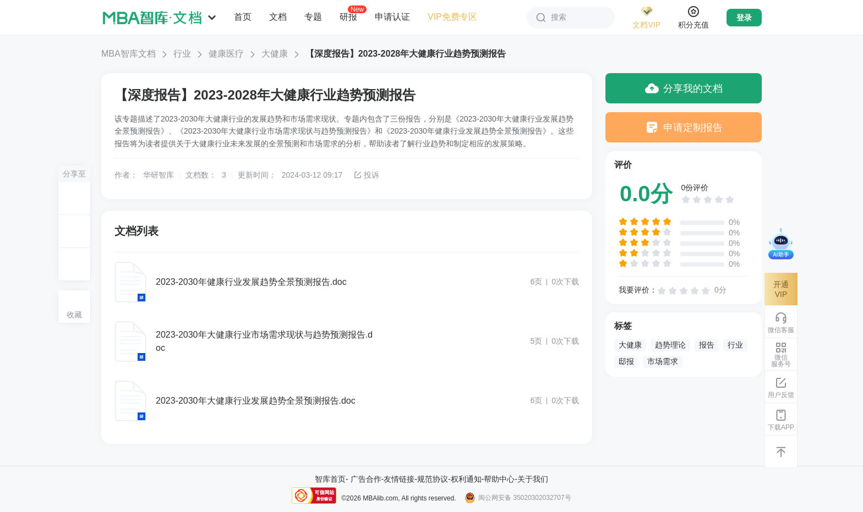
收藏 (74, 314)
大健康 (274, 53)
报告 (706, 344)
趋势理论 (670, 344)
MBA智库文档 (128, 53)
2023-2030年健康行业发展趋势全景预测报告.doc (251, 282)
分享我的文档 (684, 88)
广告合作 (366, 479)
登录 (744, 17)
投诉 (366, 174)
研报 (348, 16)
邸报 (626, 361)
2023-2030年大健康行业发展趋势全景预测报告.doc (256, 400)
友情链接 (399, 479)
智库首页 (330, 479)
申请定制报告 (684, 127)
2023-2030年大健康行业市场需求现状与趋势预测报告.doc (264, 341)
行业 (182, 53)
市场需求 (662, 361)
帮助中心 (499, 479)
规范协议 (432, 479)
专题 (313, 16)
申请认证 (392, 16)
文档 (278, 16)
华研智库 (158, 174)
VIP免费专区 (452, 16)
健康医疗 (226, 53)
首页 (243, 16)
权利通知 (466, 479)
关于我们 (532, 479)
